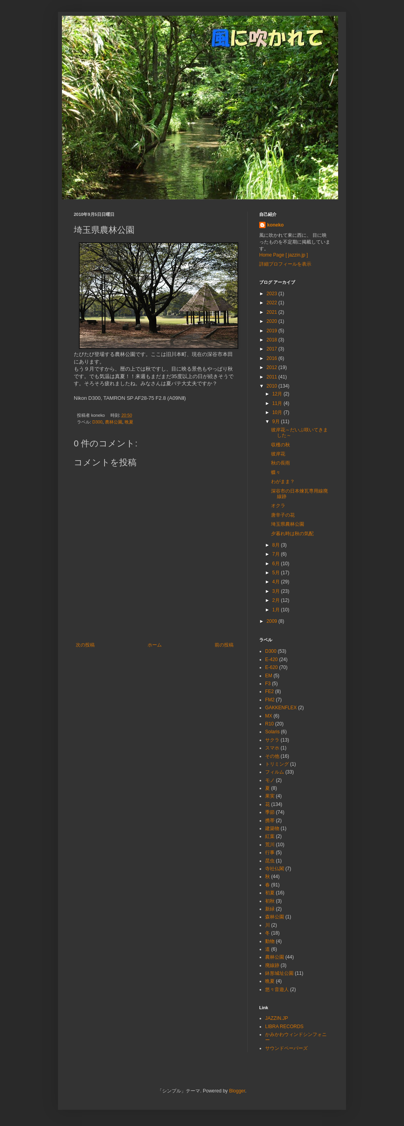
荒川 (270, 844)
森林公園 (274, 917)
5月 (276, 572)
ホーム (155, 645)
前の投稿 (224, 645)
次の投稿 (85, 645)
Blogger (237, 1091)
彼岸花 (278, 454)
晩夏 (129, 422)
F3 (268, 683)
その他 (272, 756)
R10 (269, 724)
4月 (276, 582)
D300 (97, 422)
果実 (270, 796)
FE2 (269, 691)
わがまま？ (283, 481)
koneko (275, 225)
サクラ (272, 740)
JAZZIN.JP (276, 1018)
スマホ (272, 748)
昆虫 (270, 861)
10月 (278, 412)
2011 (273, 377)
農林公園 (113, 422)
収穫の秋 (280, 445)
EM (268, 675)
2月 (276, 600)
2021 (273, 312)
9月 (276, 421)
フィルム (274, 772)
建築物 (272, 828)
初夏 (270, 893)
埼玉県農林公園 (287, 524)
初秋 (270, 901)
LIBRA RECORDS (284, 1026)
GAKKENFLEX (281, 707)
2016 (273, 358)
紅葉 (270, 836)
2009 (273, 621)
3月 (276, 591)
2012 (273, 367)
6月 (276, 563)
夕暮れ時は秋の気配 (292, 533)
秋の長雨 (280, 463)
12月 (278, 394)
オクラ (278, 505)
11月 (278, 403)
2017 (273, 349)
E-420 (271, 659)
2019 (273, 330)
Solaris (272, 731)
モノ (270, 780)
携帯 (270, 820)
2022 (273, 302)
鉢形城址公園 (279, 973)
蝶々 (276, 472)
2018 (273, 340)
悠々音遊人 (277, 989)
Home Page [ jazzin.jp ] (283, 255)
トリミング (277, 764)
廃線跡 (272, 965)
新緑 (270, 909)
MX (268, 716)
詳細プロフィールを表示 (285, 264)
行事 (270, 852)
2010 (273, 386)
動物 (270, 941)
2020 (273, 321)
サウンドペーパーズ (286, 1048)
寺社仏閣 (274, 868)
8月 (276, 545)
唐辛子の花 (283, 515)
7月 (276, 554)
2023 (273, 293)
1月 (276, 610)
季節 (270, 812)
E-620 (271, 667)
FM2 (270, 700)
